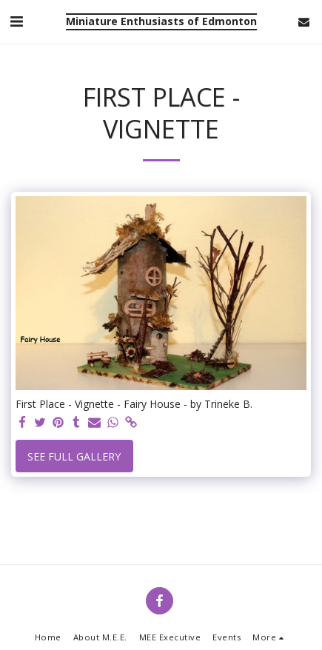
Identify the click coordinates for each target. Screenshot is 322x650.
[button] (16, 21)
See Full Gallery (74, 456)
